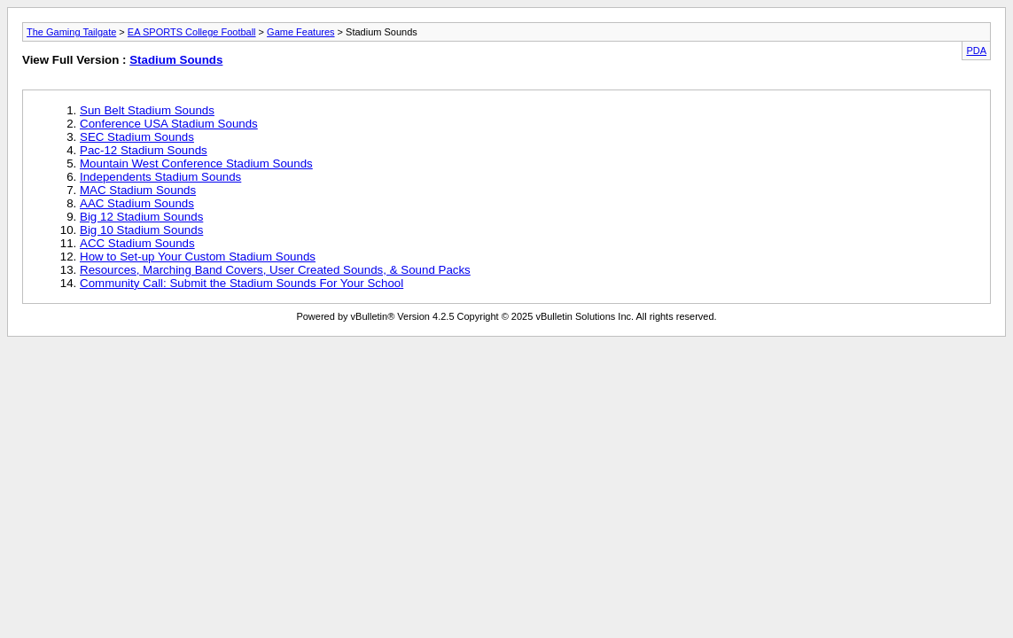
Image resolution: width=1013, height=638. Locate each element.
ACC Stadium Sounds (137, 243)
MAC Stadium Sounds (138, 190)
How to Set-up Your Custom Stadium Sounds (198, 256)
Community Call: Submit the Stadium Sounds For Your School (241, 283)
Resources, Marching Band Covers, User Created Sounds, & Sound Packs (275, 269)
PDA (976, 50)
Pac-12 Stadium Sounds (143, 150)
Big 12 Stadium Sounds (141, 216)
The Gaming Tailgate (71, 32)
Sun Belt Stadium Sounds (147, 110)
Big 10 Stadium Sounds (141, 230)
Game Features (300, 32)
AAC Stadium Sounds (137, 203)
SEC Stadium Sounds (137, 137)
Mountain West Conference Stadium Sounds (196, 163)
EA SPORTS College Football (192, 32)
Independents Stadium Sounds (160, 176)
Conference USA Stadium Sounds (169, 123)
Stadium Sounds (175, 59)
